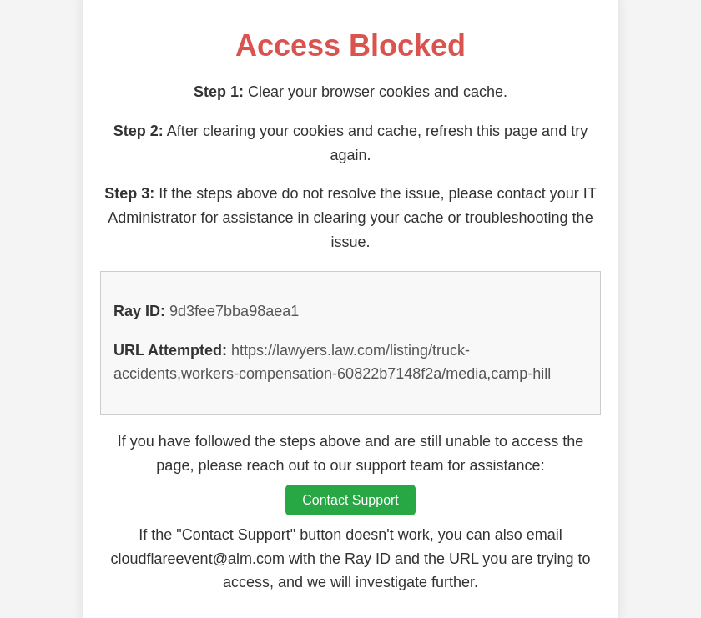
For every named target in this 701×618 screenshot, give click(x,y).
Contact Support (350, 500)
